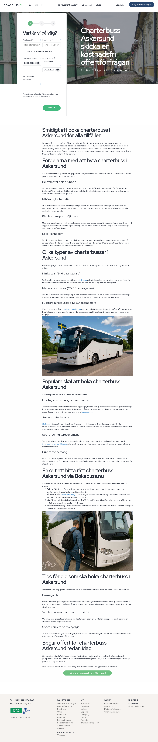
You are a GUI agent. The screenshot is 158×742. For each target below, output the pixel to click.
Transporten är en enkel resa (37, 51)
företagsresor (87, 412)
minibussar (82, 280)
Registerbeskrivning (66, 723)
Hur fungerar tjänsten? (67, 5)
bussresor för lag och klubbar (54, 444)
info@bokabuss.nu (136, 706)
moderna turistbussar (72, 309)
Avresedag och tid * (30, 58)
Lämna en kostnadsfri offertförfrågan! (87, 673)
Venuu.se (61, 735)
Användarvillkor (63, 725)
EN (36, 5)
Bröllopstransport (64, 720)
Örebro (84, 717)
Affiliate (60, 728)
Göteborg (85, 706)
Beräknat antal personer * (28, 78)
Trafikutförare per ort (90, 723)
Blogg (98, 5)
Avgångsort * (28, 40)
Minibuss (61, 717)
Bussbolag (61, 709)
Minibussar (61, 714)
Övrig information (64, 706)
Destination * (47, 40)
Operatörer (87, 5)
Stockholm (85, 703)
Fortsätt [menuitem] (51, 107)
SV (30, 5)
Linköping (85, 714)
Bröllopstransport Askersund (111, 705)
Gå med (27, 717)
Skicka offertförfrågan (66, 703)
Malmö (84, 709)
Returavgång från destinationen (49, 60)
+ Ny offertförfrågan (141, 4)
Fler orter (85, 720)
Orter (59, 712)
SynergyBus (26, 703)
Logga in (120, 5)
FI (42, 5)
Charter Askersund (112, 712)
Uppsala (84, 712)
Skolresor (46, 424)
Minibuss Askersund (112, 709)
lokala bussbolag (68, 494)
